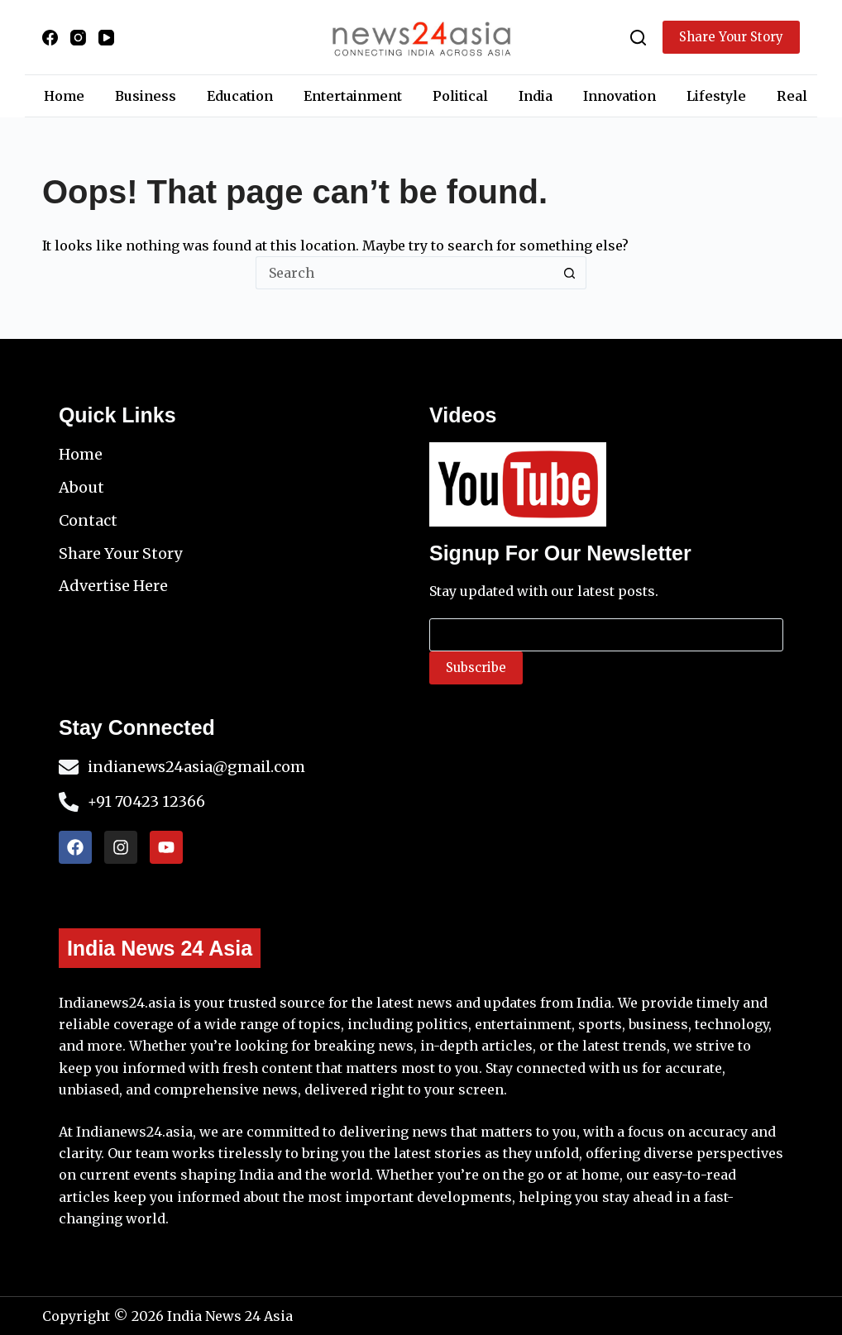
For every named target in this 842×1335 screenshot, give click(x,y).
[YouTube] (106, 37)
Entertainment (353, 96)
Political (460, 96)
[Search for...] (404, 272)
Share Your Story (731, 37)
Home (64, 96)
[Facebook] (50, 37)
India (536, 96)
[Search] (638, 37)
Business (145, 96)
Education (240, 96)
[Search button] (569, 272)
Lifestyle (716, 96)
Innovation (619, 96)
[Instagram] (78, 37)
